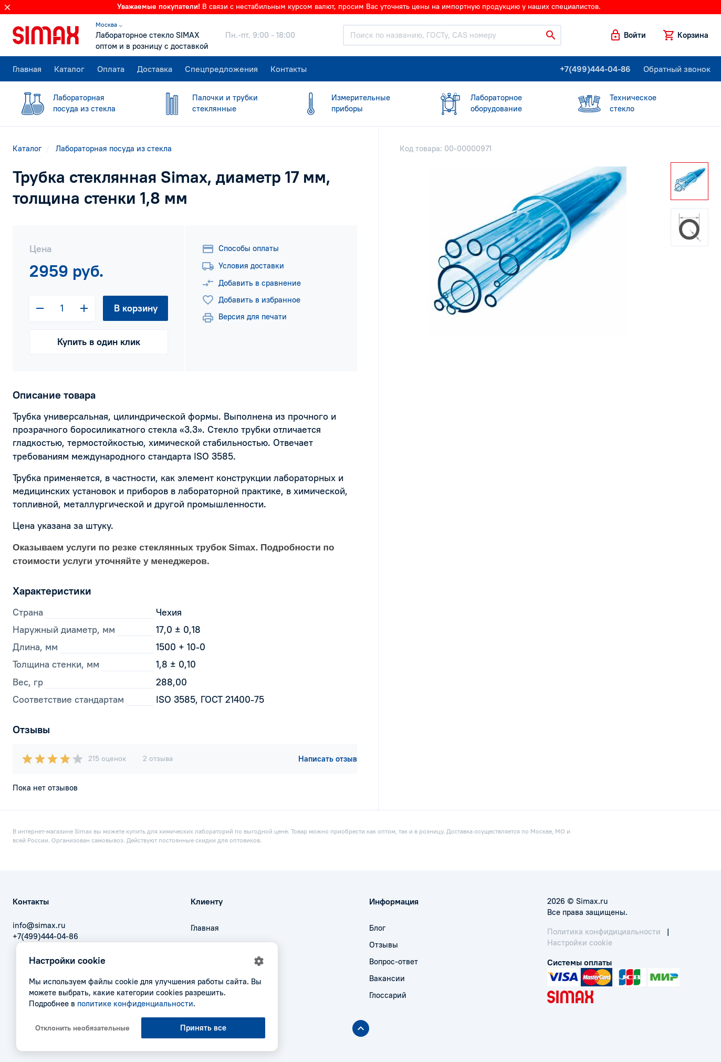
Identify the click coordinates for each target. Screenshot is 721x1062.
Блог (377, 928)
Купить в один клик (98, 342)
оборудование (493, 102)
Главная (27, 69)
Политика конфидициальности (604, 931)
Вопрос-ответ (393, 961)
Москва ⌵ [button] (109, 24)
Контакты (288, 69)
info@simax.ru (39, 925)
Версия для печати (244, 317)
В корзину (136, 308)
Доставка (154, 69)
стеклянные (215, 102)
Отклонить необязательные (82, 1028)
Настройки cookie (579, 943)
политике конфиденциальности (135, 1003)
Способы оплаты (240, 249)
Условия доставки (243, 266)
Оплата (110, 69)
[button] (627, 35)
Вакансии (387, 978)
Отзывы (383, 945)
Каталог (69, 69)
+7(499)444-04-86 (595, 69)
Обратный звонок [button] (676, 69)
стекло (632, 102)
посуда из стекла (76, 102)
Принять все (203, 1028)
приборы (354, 102)
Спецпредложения (221, 69)
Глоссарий (387, 995)
